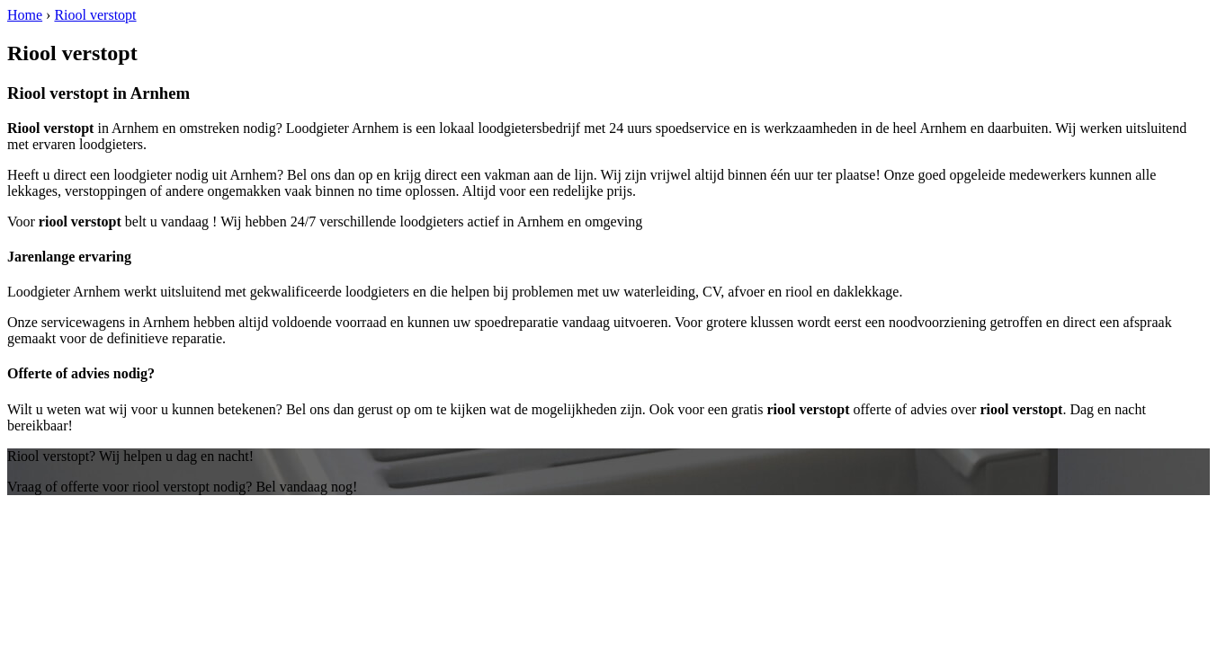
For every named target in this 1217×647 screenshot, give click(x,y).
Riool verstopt (95, 14)
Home (24, 14)
